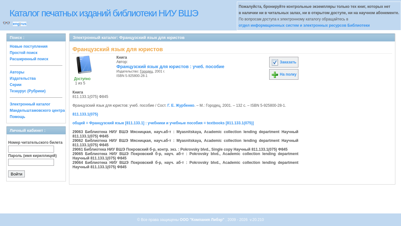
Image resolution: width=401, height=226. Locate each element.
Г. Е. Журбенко (181, 105)
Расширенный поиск (29, 59)
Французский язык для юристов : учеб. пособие (170, 66)
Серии (15, 85)
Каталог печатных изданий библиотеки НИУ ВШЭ (103, 13)
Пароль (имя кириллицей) (32, 155)
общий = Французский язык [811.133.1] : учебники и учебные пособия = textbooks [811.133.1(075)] (163, 123)
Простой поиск (23, 53)
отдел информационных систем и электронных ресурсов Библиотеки (304, 25)
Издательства (23, 78)
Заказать (283, 62)
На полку (284, 74)
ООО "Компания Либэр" (202, 220)
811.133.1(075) (85, 114)
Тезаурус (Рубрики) (27, 91)
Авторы (17, 72)
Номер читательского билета (35, 142)
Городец (146, 71)
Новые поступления (29, 46)
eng (16, 24)
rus (23, 24)
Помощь (17, 117)
